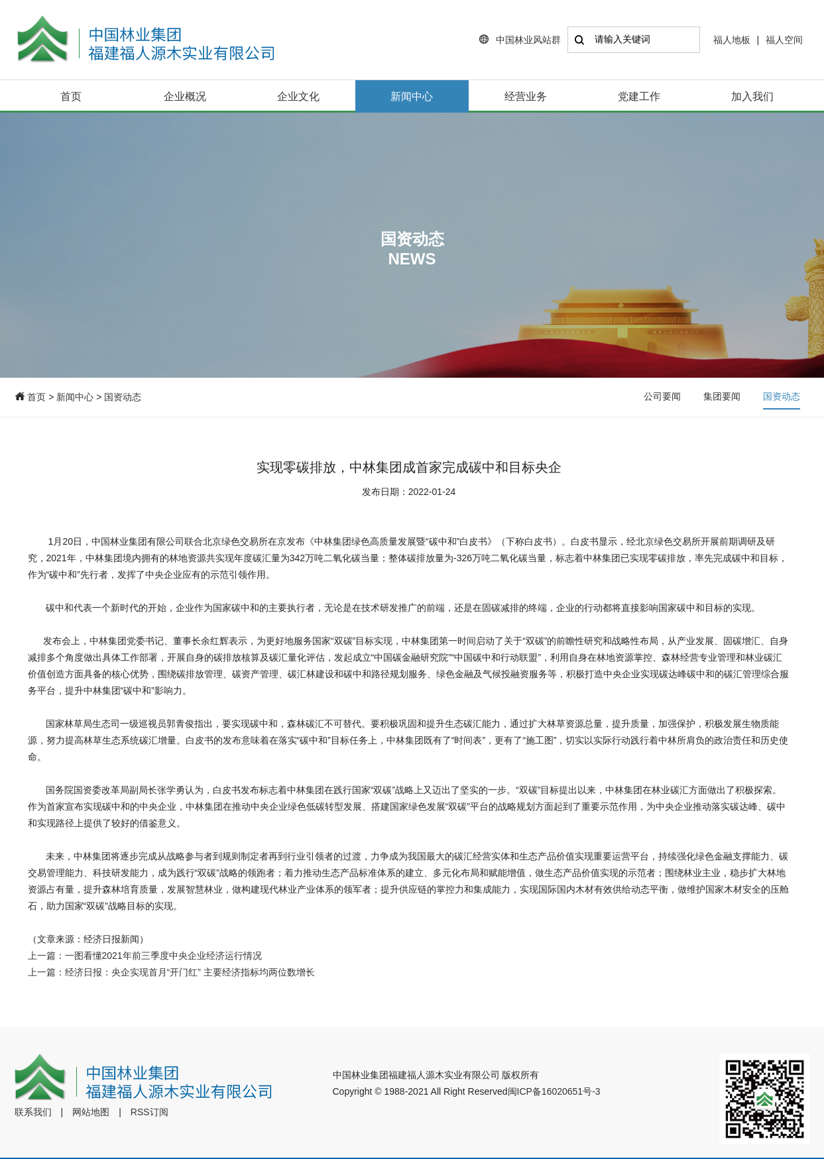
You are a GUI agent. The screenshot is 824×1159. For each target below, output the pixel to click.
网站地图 (90, 1112)
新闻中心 (411, 96)
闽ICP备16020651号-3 (554, 1091)
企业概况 (185, 96)
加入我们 (752, 96)
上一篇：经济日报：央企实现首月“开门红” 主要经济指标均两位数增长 (171, 972)
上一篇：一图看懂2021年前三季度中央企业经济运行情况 (145, 955)
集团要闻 (721, 396)
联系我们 (33, 1112)
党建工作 (639, 96)
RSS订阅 (149, 1112)
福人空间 (784, 39)
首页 (71, 96)
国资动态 (122, 397)
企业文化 (298, 96)
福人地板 (731, 39)
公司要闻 (662, 396)
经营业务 (525, 96)
